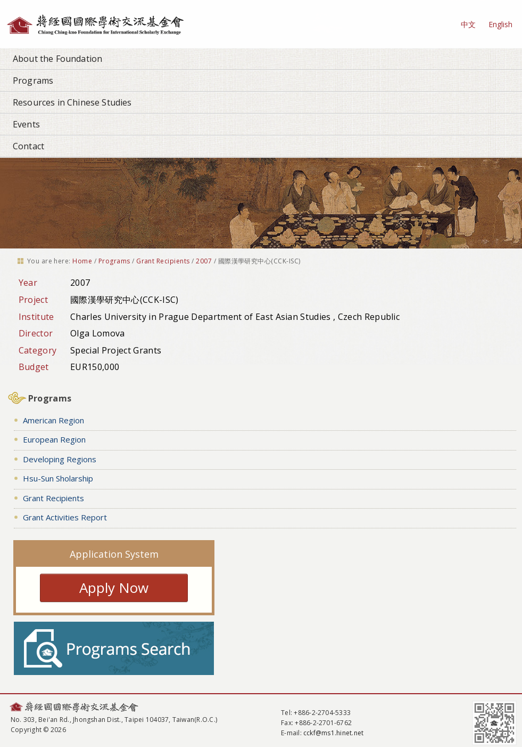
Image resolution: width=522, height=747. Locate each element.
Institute (36, 317)
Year (28, 282)
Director (36, 333)
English (500, 24)
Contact (28, 146)
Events (26, 124)
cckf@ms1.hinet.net (333, 732)
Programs (33, 80)
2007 (204, 261)
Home (82, 261)
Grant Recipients (163, 261)
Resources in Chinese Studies (72, 102)
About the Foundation (57, 59)
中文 (468, 24)
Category (38, 350)
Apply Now (113, 587)
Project (33, 300)
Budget (34, 367)
